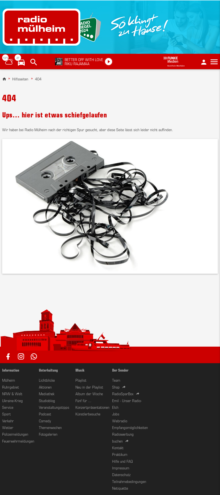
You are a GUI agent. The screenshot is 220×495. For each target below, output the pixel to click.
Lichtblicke (47, 380)
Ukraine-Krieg (12, 400)
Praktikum (119, 454)
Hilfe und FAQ (122, 461)
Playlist (80, 380)
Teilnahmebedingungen (129, 481)
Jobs (115, 414)
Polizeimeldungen (15, 434)
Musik (79, 370)
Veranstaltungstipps (54, 407)
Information (10, 370)
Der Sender (120, 370)
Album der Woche (89, 393)
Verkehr (8, 420)
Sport (6, 414)
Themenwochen (50, 427)
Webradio (119, 420)
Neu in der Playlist (89, 387)
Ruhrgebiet (10, 387)
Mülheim (8, 380)
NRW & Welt (12, 393)
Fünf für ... (83, 400)
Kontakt (118, 447)
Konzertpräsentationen (92, 407)
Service (7, 407)
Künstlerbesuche (87, 414)
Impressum (120, 467)
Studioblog (47, 400)
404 (38, 78)
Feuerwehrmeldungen (18, 441)
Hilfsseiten (20, 78)
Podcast (45, 414)
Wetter (7, 427)
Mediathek (46, 393)
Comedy (45, 420)
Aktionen (45, 387)
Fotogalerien (48, 434)
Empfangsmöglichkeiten (130, 427)
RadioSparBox (122, 393)
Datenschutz (121, 474)
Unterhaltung (48, 370)
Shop (116, 387)
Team (116, 380)
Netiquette (120, 488)
